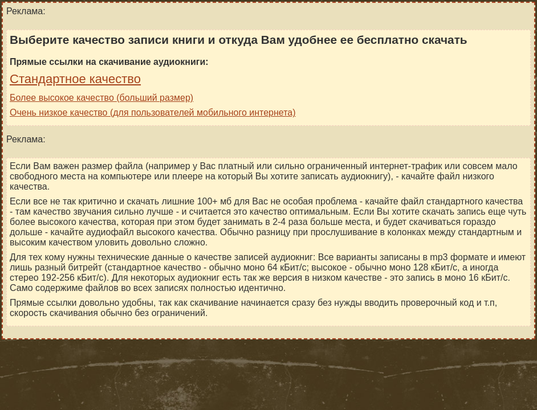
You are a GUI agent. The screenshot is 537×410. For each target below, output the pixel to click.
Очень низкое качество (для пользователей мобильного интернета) (153, 112)
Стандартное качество (75, 79)
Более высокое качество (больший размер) (101, 97)
